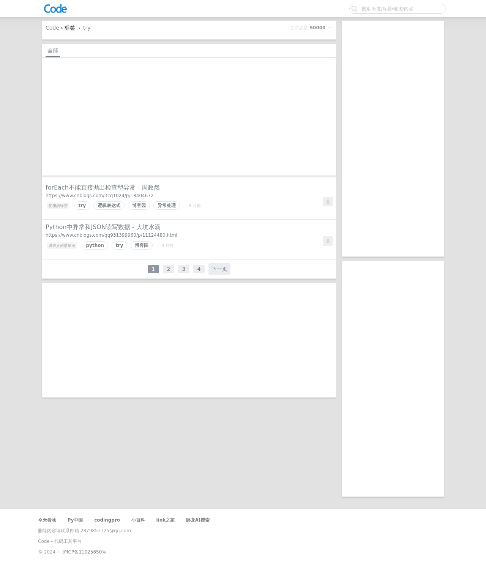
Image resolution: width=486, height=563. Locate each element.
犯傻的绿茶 (58, 206)
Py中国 (75, 520)
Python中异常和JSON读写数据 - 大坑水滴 (103, 227)
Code (52, 28)
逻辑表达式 (109, 205)
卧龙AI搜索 (198, 520)
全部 (52, 50)
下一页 (219, 269)
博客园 (139, 205)
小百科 (138, 520)
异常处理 (167, 205)
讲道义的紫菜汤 (62, 246)
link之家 (165, 520)
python (95, 245)
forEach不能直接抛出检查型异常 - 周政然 (103, 187)
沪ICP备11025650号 (84, 552)
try (87, 28)
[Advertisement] (393, 139)
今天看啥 (47, 520)
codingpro (107, 520)
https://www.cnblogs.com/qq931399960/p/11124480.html (111, 235)
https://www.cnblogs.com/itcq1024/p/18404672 (100, 195)
